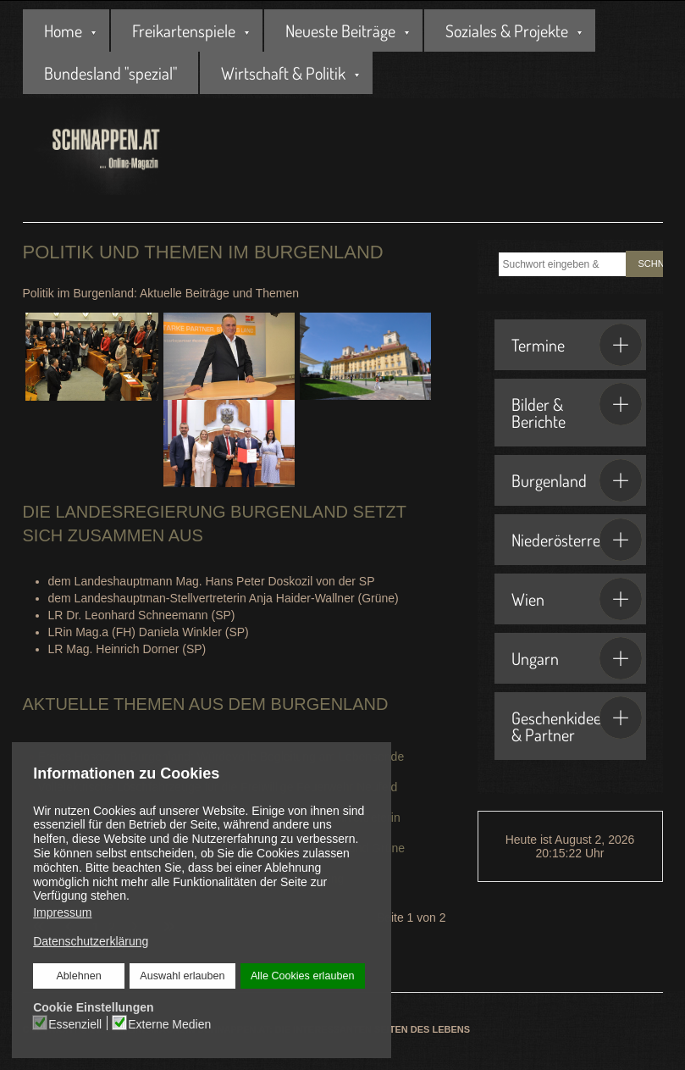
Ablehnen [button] (79, 976)
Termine (576, 345)
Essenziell (75, 1023)
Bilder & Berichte (576, 407)
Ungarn (576, 658)
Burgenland (576, 480)
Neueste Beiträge (340, 30)
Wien (576, 599)
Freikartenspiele (183, 30)
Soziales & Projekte (506, 30)
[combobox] (562, 264)
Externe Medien (169, 1023)
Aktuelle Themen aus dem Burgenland (206, 704)
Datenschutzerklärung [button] (90, 941)
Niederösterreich (576, 539)
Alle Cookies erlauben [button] (302, 976)
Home (63, 30)
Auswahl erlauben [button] (182, 976)
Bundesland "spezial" (110, 73)
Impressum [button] (62, 912)
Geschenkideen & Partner (576, 721)
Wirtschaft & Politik (283, 73)
